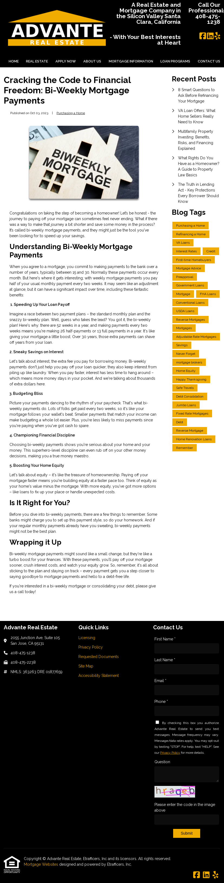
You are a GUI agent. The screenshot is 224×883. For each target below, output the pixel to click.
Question (162, 762)
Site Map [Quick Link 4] (85, 666)
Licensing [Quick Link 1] (86, 638)
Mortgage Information (131, 61)
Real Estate (37, 61)
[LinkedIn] (210, 36)
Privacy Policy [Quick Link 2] (90, 647)
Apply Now (65, 61)
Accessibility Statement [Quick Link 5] (98, 675)
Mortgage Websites (41, 864)
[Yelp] (217, 36)
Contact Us (209, 61)
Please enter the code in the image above (184, 807)
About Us (92, 61)
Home (14, 61)
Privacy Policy (170, 753)
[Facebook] (202, 36)
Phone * (161, 701)
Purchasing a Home (71, 113)
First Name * (165, 639)
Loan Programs (175, 61)
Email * (160, 681)
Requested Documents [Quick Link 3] (98, 656)
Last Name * (164, 660)
